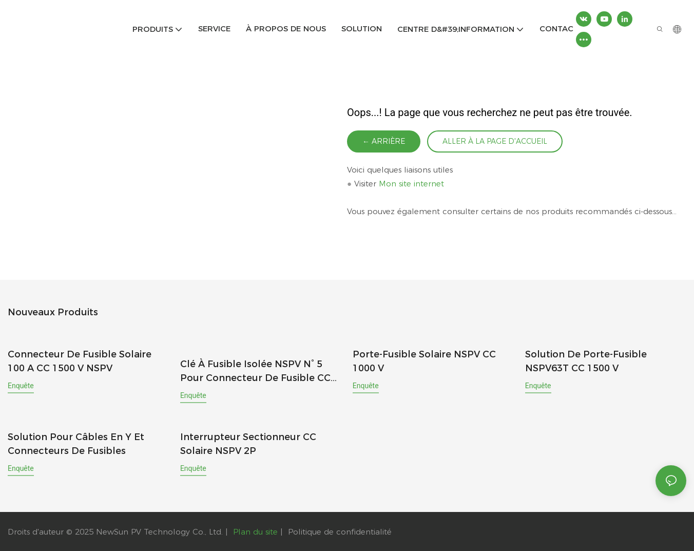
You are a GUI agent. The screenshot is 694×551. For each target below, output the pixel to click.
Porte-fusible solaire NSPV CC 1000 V (424, 361)
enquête (21, 386)
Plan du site (255, 531)
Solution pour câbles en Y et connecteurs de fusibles (76, 443)
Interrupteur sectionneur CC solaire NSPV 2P (248, 443)
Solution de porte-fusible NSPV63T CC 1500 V (586, 361)
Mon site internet (411, 184)
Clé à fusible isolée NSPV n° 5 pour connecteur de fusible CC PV (255, 371)
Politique (304, 531)
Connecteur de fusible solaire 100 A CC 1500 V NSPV (79, 361)
